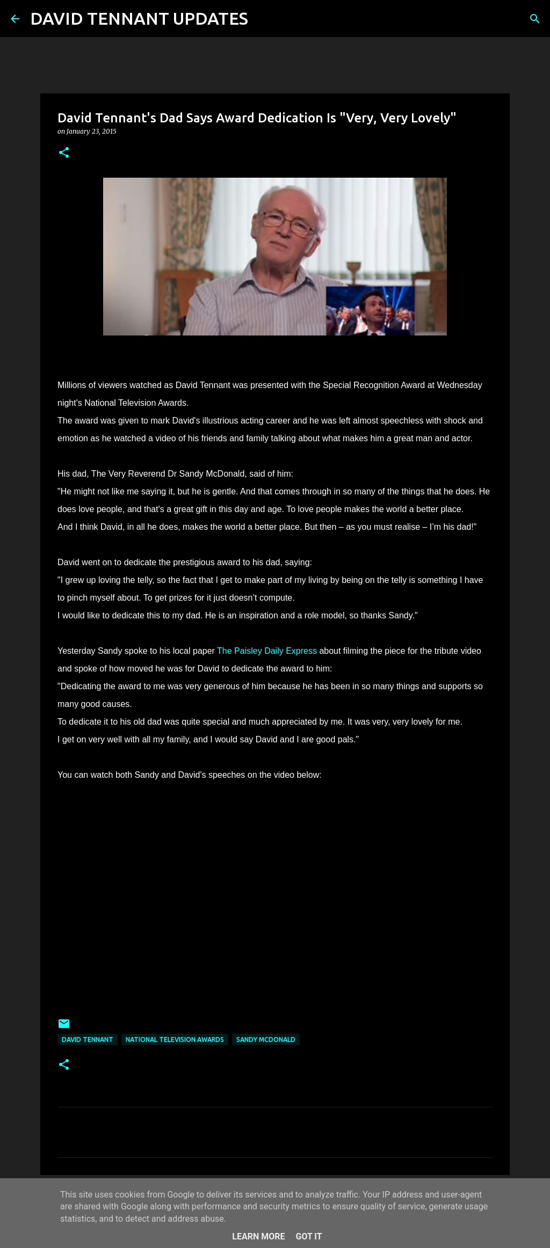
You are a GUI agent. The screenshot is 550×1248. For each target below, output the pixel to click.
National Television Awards (175, 1039)
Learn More (258, 1236)
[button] (63, 153)
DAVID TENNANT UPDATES (139, 18)
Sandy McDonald (265, 1039)
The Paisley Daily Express (267, 650)
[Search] (263, 19)
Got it (308, 1236)
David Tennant (87, 1039)
